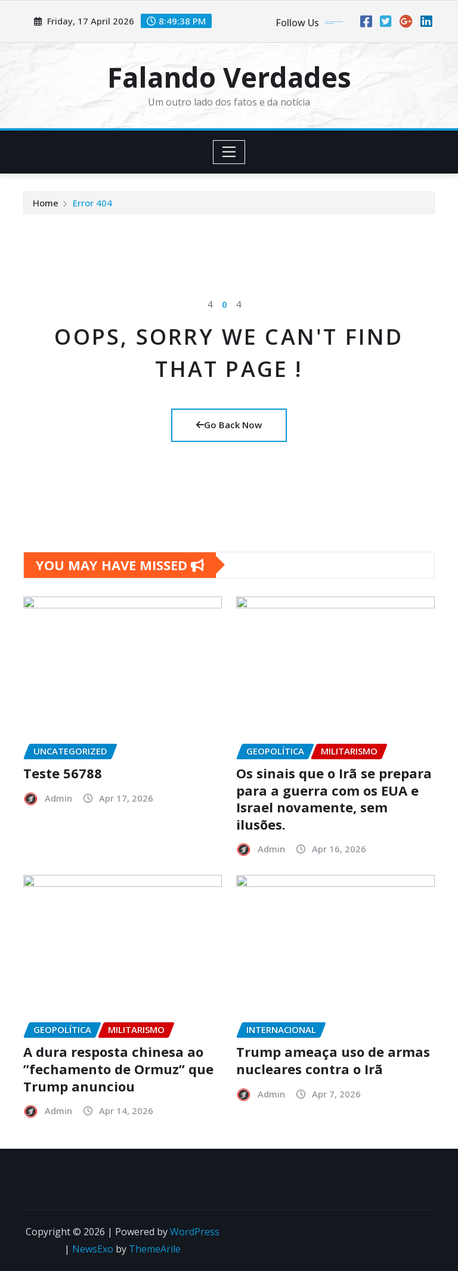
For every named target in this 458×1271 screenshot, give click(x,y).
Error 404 (92, 203)
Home (45, 203)
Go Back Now (229, 425)
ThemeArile (155, 1248)
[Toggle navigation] (229, 152)
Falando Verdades (229, 76)
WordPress (194, 1231)
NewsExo (92, 1248)
